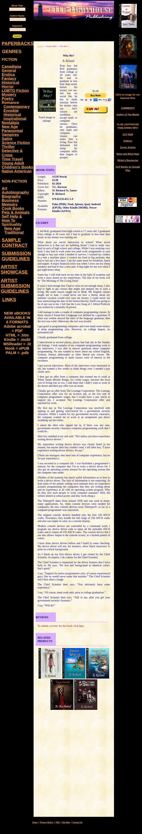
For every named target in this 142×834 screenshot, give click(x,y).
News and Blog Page (127, 154)
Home (35, 822)
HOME (40, 46)
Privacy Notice (46, 822)
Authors (127, 141)
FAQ (58, 822)
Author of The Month (127, 114)
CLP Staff (128, 134)
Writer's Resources (127, 160)
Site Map (66, 822)
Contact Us (77, 822)
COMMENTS (128, 108)
